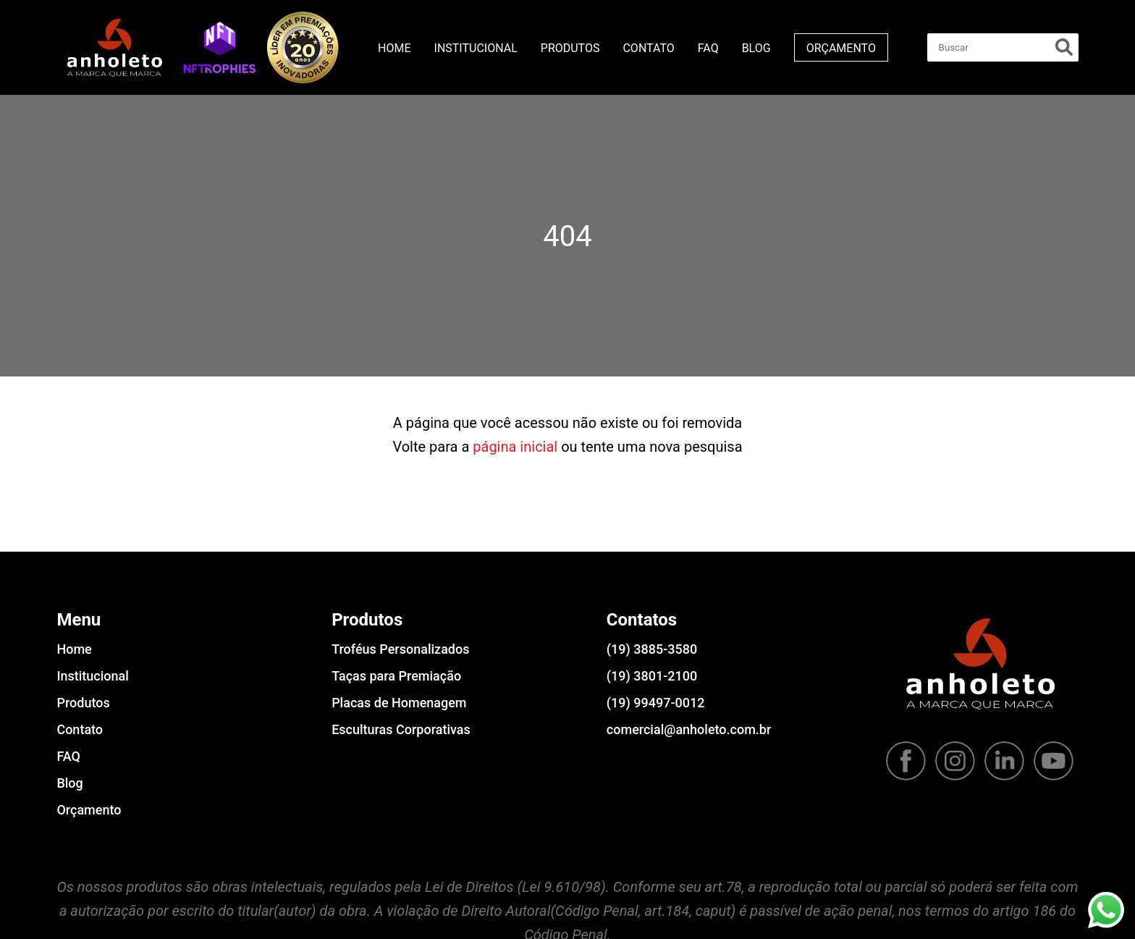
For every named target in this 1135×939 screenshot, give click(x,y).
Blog (756, 48)
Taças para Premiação (396, 675)
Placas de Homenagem (399, 702)
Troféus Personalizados (400, 649)
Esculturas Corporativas (401, 729)
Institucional (476, 48)
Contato (648, 48)
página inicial (515, 446)
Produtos (570, 48)
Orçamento (841, 48)
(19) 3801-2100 (652, 675)
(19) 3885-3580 (652, 649)
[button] (220, 47)
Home (394, 48)
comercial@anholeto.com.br (689, 729)
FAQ (708, 48)
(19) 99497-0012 (656, 702)
